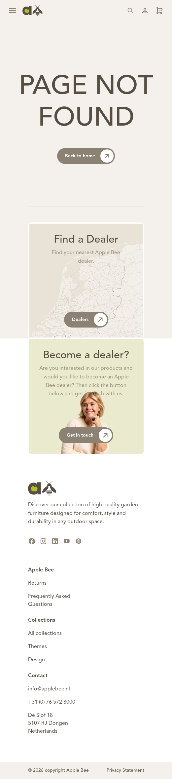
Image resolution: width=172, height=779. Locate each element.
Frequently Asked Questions (49, 600)
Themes (37, 646)
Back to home (89, 156)
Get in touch (89, 435)
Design (36, 660)
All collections (45, 633)
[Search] (130, 10)
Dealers (89, 319)
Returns (37, 583)
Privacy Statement (125, 770)
